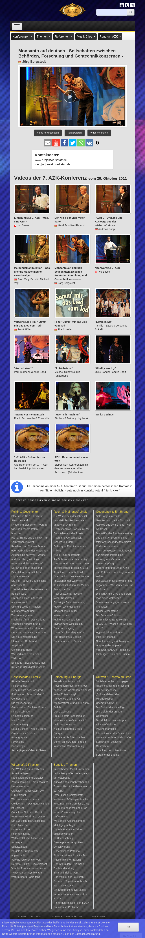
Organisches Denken (23, 733)
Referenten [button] (62, 36)
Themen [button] (43, 36)
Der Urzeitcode (62, 711)
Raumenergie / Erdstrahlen (69, 737)
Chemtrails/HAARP (107, 703)
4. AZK (85, 902)
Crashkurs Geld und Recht (26, 812)
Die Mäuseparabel (21, 703)
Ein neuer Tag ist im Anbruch (70, 881)
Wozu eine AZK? (63, 885)
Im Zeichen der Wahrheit (68, 580)
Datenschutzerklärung (66, 916)
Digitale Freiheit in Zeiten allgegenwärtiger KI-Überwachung (68, 834)
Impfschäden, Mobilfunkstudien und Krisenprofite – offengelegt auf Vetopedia (72, 773)
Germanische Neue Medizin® (113, 619)
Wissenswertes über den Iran (28, 628)
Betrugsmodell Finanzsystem (28, 816)
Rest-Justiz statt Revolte (68, 593)
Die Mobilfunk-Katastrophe (111, 720)
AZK (76, 872)
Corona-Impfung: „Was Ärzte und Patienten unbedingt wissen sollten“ (114, 572)
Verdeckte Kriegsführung (25, 623)
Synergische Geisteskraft (68, 795)
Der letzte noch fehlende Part (70, 807)
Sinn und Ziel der (64, 872)
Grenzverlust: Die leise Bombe (71, 576)
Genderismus (19, 698)
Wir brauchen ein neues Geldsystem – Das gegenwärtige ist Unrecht (30, 803)
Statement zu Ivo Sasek (67, 641)
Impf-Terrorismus (105, 636)
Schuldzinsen (19, 846)
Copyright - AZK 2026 (27, 916)
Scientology (18, 746)
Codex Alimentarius (107, 546)
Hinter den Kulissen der (68, 902)
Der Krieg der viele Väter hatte (29, 632)
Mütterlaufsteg (19, 724)
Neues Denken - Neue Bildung (29, 728)
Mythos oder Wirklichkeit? (69, 623)
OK (128, 927)
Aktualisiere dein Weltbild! (69, 572)
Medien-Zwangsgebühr (67, 606)
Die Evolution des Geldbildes (28, 820)
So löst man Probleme (66, 907)
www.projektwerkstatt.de (51, 160)
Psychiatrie (17, 741)
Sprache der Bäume (107, 754)
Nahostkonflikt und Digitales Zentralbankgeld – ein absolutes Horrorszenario (29, 782)
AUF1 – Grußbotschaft (67, 554)
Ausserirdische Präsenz (67, 859)
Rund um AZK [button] (109, 36)
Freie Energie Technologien (69, 715)
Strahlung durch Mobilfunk (111, 750)
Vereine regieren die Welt (26, 859)
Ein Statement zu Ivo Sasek (70, 889)
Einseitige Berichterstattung (69, 602)
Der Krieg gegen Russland (26, 567)
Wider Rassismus (64, 598)
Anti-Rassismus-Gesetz (67, 636)
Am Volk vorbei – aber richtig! (71, 559)
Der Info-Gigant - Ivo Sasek (69, 864)
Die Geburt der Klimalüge (110, 707)
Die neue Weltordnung (24, 636)
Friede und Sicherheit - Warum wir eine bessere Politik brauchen (29, 529)
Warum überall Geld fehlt (25, 876)
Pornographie (19, 737)
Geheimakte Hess (21, 649)
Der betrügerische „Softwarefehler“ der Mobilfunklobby (107, 694)
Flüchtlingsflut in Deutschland (28, 619)
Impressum (98, 916)
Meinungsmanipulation (67, 619)
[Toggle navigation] (17, 26)
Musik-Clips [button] (85, 36)
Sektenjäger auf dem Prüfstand (29, 750)
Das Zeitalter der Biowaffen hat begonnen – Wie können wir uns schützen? (114, 585)
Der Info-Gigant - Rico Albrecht (29, 864)
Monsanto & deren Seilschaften (114, 737)
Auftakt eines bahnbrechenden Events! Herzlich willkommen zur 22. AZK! (72, 786)
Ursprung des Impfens (109, 645)
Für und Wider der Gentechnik (113, 733)
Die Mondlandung (64, 868)
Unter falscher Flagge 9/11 (69, 632)
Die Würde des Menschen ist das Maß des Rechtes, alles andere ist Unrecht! (70, 520)
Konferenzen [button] (21, 36)
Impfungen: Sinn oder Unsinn (113, 654)
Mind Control (18, 720)
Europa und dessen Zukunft (27, 563)
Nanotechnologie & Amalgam (112, 641)
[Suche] (111, 12)
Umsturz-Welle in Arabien (26, 606)
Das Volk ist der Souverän (69, 876)
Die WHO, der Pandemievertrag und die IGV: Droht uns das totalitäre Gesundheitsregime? (114, 537)
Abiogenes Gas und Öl (67, 698)
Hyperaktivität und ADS (109, 632)
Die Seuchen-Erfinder (108, 615)
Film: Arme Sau (20, 825)
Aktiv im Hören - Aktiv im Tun (70, 855)
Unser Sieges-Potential (67, 851)
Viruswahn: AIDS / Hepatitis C (113, 649)
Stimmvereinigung (64, 628)
